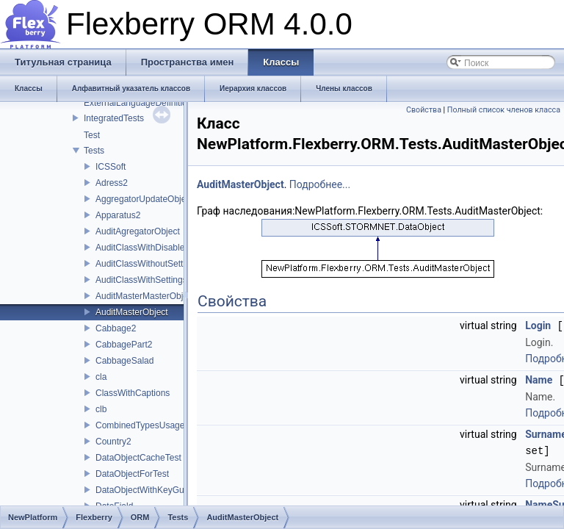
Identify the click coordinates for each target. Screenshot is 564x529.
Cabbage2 (115, 328)
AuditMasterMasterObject (145, 296)
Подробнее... (319, 184)
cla (100, 377)
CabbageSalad (124, 361)
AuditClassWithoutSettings (147, 264)
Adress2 (111, 183)
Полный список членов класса (503, 110)
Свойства (423, 110)
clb (100, 409)
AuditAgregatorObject (137, 231)
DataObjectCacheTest (138, 458)
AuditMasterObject (131, 312)
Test (92, 135)
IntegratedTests (114, 118)
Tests (94, 150)
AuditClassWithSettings (141, 280)
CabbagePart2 (123, 344)
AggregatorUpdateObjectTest (152, 199)
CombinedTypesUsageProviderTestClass (175, 425)
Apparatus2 (117, 215)
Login (538, 325)
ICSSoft (110, 167)
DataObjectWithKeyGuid (143, 490)
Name (538, 379)
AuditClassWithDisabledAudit (152, 247)
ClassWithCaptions (132, 393)
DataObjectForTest (132, 474)
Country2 (113, 441)
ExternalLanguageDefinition (138, 103)
